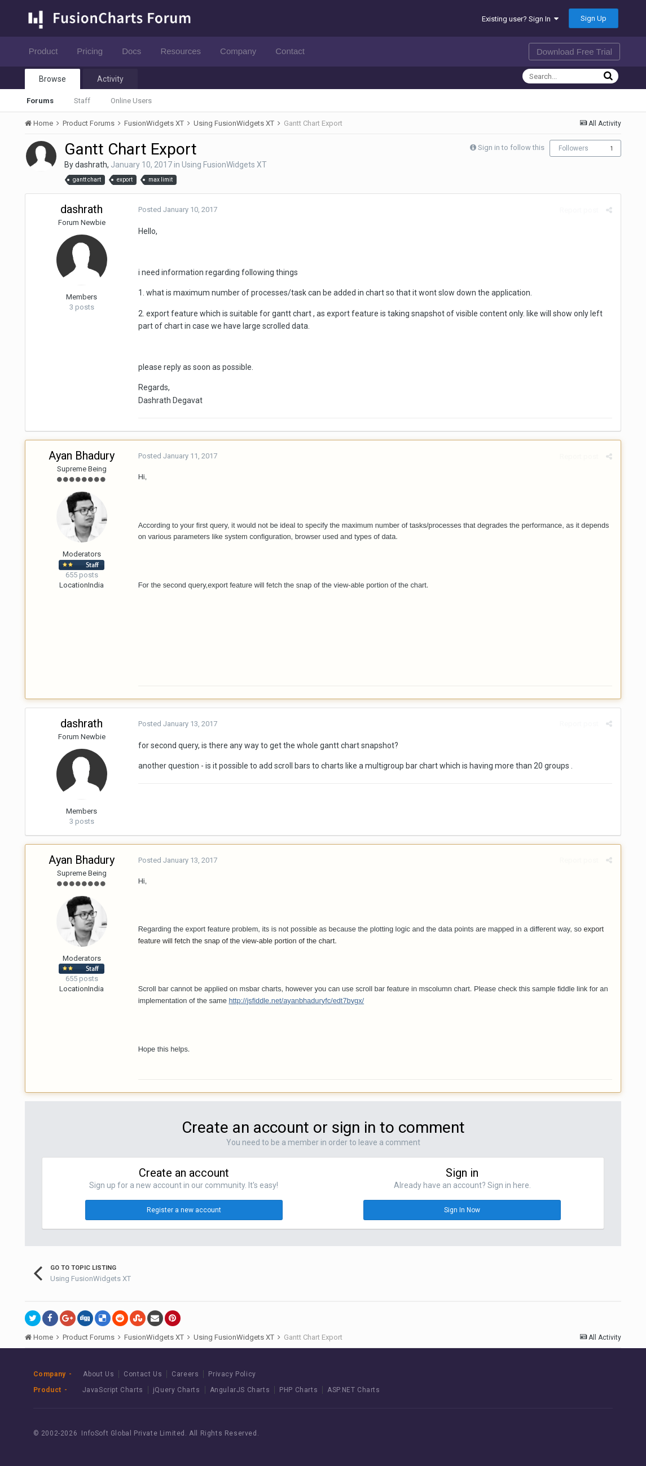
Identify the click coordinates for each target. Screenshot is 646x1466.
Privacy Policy (232, 1374)
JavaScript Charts (112, 1390)
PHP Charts (298, 1390)
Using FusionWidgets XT (224, 164)
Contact (293, 51)
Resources (183, 51)
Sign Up (594, 18)
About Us (98, 1374)
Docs (134, 51)
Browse (52, 78)
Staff (82, 100)
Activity (110, 78)
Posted (177, 209)
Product (46, 51)
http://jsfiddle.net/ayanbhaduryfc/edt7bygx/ (296, 1000)
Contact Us (143, 1374)
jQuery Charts (176, 1390)
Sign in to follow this (511, 147)
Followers (573, 148)
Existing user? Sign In (520, 19)
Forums (40, 100)
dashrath (91, 164)
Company (241, 51)
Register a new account (184, 1210)
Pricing (93, 51)
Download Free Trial (574, 51)
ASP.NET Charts (353, 1390)
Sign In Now (462, 1210)
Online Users (131, 100)
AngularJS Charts (240, 1390)
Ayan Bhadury (82, 455)
